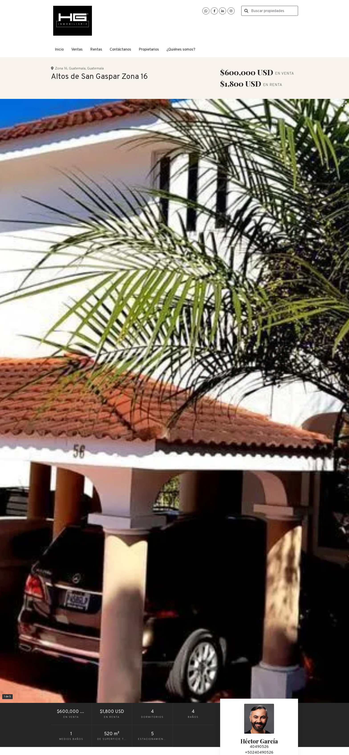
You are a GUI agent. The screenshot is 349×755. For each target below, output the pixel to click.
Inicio (59, 49)
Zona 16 (61, 68)
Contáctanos (120, 49)
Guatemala (77, 68)
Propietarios (149, 49)
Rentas (96, 49)
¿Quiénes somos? (180, 49)
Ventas (77, 49)
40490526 (259, 747)
